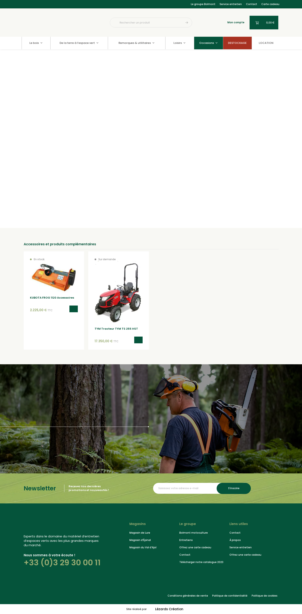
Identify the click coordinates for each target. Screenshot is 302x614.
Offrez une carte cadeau (195, 547)
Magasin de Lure (139, 532)
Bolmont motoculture (193, 532)
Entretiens (186, 540)
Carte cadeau (270, 4)
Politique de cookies (264, 595)
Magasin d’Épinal (140, 540)
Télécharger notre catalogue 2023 (201, 562)
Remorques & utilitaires (136, 43)
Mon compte (235, 22)
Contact (251, 4)
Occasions (208, 43)
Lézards (169, 609)
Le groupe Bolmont (203, 4)
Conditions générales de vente (188, 595)
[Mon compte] (224, 22)
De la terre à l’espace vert (79, 43)
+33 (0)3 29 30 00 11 (62, 562)
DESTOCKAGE (237, 43)
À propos (235, 540)
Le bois (36, 43)
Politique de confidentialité (229, 595)
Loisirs (179, 43)
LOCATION (266, 43)
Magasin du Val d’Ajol (142, 547)
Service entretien (231, 4)
